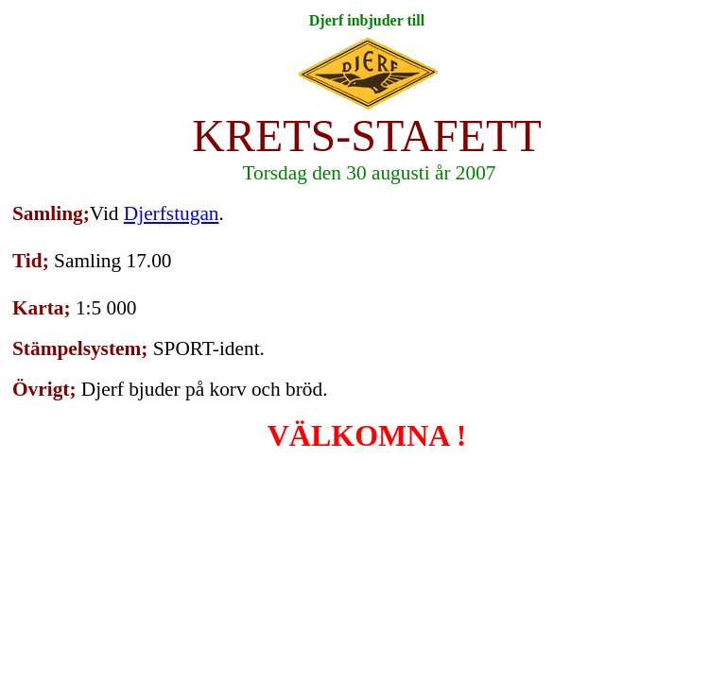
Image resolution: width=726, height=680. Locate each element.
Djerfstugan (171, 213)
